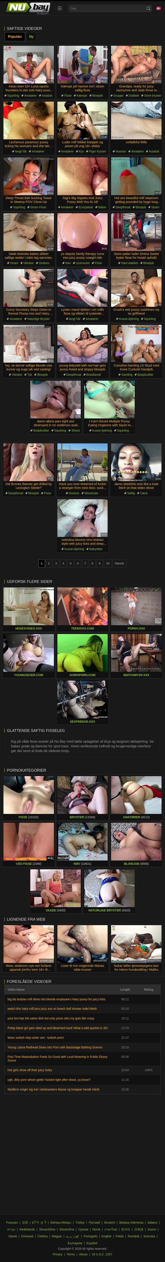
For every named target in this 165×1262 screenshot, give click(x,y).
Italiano (152, 1222)
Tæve (144, 493)
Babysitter (96, 549)
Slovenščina (47, 1229)
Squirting (13, 95)
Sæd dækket (129, 263)
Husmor (121, 151)
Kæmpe (82, 95)
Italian (102, 207)
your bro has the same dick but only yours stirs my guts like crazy (51, 1018)
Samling (126, 374)
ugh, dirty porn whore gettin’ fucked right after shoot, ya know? (49, 1079)
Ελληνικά (27, 1236)
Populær (15, 36)
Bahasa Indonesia (131, 1222)
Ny (31, 36)
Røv (68, 263)
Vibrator (28, 263)
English (107, 1236)
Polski (120, 1236)
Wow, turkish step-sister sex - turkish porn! (36, 1037)
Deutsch (109, 1222)
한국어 (125, 1229)
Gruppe (118, 95)
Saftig (131, 493)
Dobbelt (134, 95)
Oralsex (44, 263)
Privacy (58, 1254)
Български (75, 1243)
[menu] (59, 8)
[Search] (148, 8)
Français (12, 1222)
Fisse (67, 95)
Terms (71, 1254)
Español (91, 1243)
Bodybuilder (145, 374)
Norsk (96, 1229)
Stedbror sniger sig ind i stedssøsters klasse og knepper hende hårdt (53, 1089)
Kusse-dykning (129, 319)
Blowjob (97, 95)
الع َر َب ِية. (72, 1236)
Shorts (75, 430)
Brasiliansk (93, 374)
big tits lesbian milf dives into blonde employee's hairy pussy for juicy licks (56, 999)
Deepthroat (123, 207)
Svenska (149, 1236)
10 (108, 563)
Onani (14, 263)
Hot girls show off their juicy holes (30, 1070)
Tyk (29, 374)
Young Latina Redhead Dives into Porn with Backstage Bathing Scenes (55, 1047)
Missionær (91, 493)
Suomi (152, 1229)
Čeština (42, 1236)
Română (133, 1236)
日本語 (138, 1229)
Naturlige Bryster (38, 319)
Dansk (13, 1236)
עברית (11, 1229)
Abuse (83, 1254)
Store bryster (152, 95)
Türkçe (80, 1222)
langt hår (21, 151)
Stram (155, 207)
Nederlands (27, 1229)
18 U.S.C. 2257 (102, 1254)
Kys (81, 151)
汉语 (25, 1222)
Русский (94, 1222)
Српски (83, 1229)
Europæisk (86, 207)
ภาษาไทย (110, 1229)
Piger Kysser (97, 151)
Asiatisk (47, 95)
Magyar (57, 1236)
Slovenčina (67, 1229)
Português (91, 1236)
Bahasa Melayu (60, 1222)
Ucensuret (83, 263)
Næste (119, 563)
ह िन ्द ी (39, 1222)
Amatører (30, 95)
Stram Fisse (38, 207)
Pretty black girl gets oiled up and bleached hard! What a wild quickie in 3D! (58, 1028)
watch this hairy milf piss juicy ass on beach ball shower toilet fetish (52, 1008)
